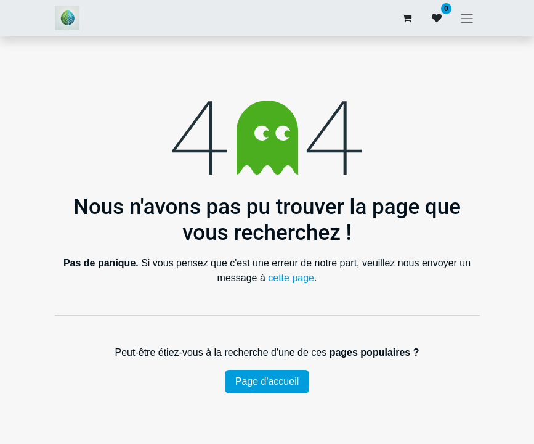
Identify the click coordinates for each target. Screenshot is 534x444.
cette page (291, 278)
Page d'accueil (267, 381)
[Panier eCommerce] (407, 18)
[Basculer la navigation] (467, 18)
